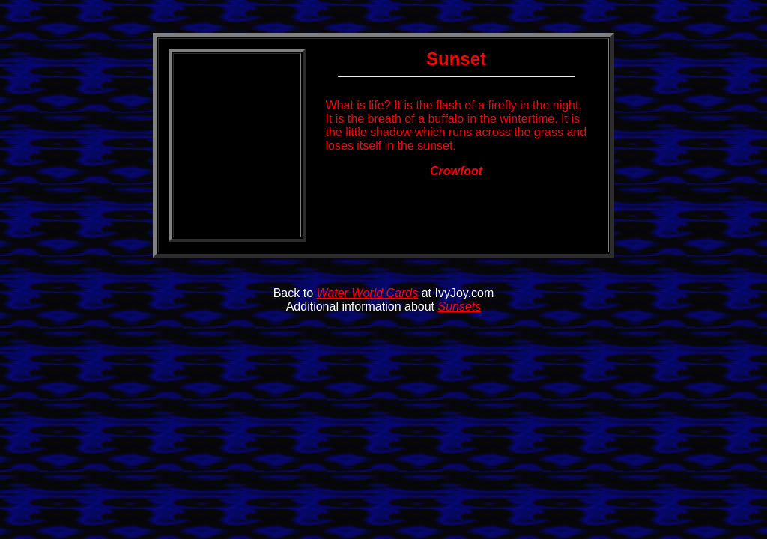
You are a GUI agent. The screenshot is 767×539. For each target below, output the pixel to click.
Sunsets (459, 306)
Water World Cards (368, 293)
